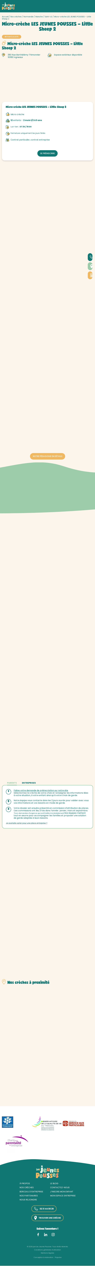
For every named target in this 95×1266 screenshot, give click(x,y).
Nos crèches (16, 16)
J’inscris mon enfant (61, 1192)
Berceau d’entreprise (31, 1192)
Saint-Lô (48, 16)
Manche (39, 16)
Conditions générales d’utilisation (47, 1250)
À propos (25, 1183)
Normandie (28, 16)
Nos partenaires (29, 1196)
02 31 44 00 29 (43, 1209)
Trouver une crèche (47, 1218)
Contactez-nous (60, 1188)
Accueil (5, 16)
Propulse (58, 1258)
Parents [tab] (12, 782)
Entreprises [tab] (29, 782)
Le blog (54, 1183)
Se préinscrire (47, 152)
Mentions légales (47, 1253)
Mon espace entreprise (63, 1196)
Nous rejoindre (28, 1200)
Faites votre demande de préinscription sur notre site (41, 790)
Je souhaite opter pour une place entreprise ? (27, 823)
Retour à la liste (11, 37)
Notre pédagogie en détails (47, 455)
